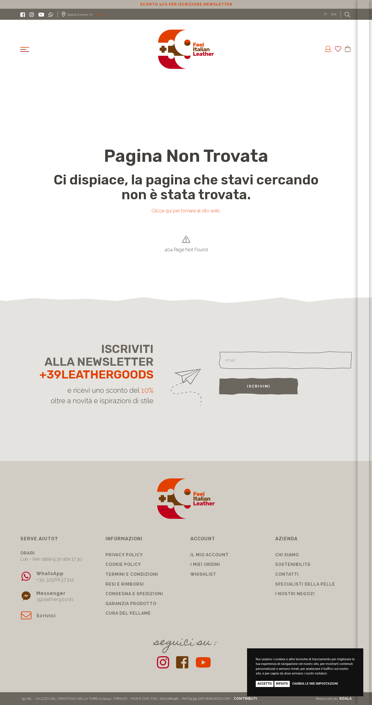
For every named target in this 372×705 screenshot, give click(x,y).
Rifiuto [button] (282, 684)
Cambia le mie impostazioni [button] (315, 684)
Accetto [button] (264, 684)
